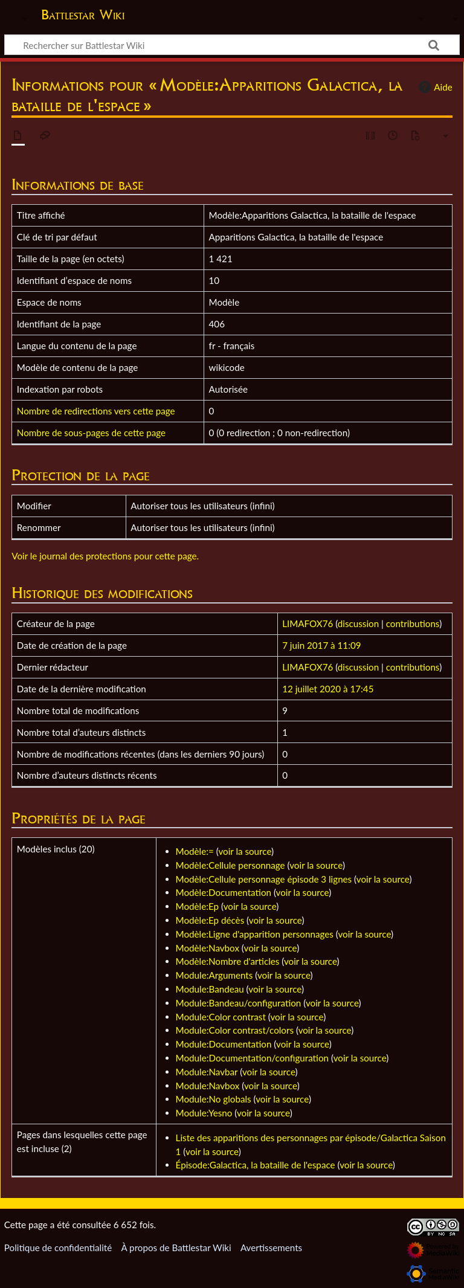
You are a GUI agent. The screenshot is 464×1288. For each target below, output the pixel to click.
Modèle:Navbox (207, 947)
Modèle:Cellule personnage (230, 865)
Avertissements (271, 1247)
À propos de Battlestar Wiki (176, 1247)
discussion (358, 623)
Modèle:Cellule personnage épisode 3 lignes (264, 879)
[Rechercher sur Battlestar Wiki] (232, 44)
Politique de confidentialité (58, 1247)
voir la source (244, 851)
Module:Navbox (208, 1085)
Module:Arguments (214, 975)
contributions (412, 623)
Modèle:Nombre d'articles (228, 961)
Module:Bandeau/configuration (238, 1002)
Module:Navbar (207, 1071)
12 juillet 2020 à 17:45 (327, 688)
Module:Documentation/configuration (252, 1057)
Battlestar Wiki (82, 14)
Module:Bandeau (210, 989)
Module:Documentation (224, 1043)
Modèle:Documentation (223, 892)
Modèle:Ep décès (210, 920)
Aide (434, 87)
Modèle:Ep (197, 906)
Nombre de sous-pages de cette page (91, 432)
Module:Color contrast (221, 1016)
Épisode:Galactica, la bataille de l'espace (255, 1164)
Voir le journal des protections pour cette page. (105, 555)
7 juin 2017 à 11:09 (321, 645)
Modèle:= (195, 851)
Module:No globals (213, 1098)
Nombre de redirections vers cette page (96, 410)
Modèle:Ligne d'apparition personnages (255, 934)
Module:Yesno (204, 1112)
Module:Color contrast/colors (235, 1030)
